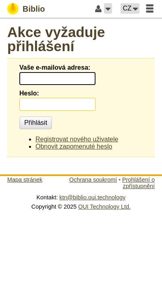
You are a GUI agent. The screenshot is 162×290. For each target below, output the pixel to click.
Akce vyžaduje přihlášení (56, 39)
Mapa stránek (24, 179)
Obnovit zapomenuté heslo (73, 146)
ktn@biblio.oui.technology (92, 197)
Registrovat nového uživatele (76, 139)
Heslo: (29, 93)
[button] (108, 8)
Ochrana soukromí (93, 179)
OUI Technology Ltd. (104, 206)
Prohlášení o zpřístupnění (138, 182)
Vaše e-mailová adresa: (54, 67)
